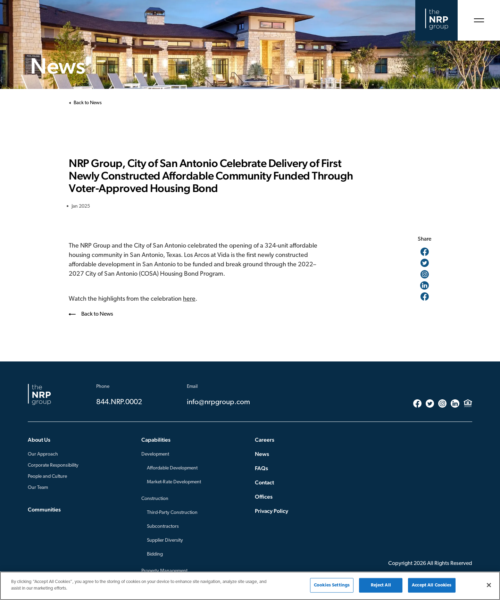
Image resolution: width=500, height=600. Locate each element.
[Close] (489, 585)
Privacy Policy (271, 511)
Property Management (164, 571)
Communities (44, 509)
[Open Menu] (479, 20)
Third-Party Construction (172, 512)
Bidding (155, 554)
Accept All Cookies (431, 585)
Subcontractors (163, 526)
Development (155, 454)
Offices (264, 496)
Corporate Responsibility (53, 465)
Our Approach (43, 454)
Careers (264, 439)
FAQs (261, 468)
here (189, 299)
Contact (264, 482)
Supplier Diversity (165, 540)
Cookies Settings (332, 585)
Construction (154, 498)
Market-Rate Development (174, 482)
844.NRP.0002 (119, 402)
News (262, 454)
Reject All (381, 585)
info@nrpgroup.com (218, 402)
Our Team (38, 487)
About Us (39, 439)
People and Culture (47, 476)
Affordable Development (172, 468)
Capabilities (155, 439)
